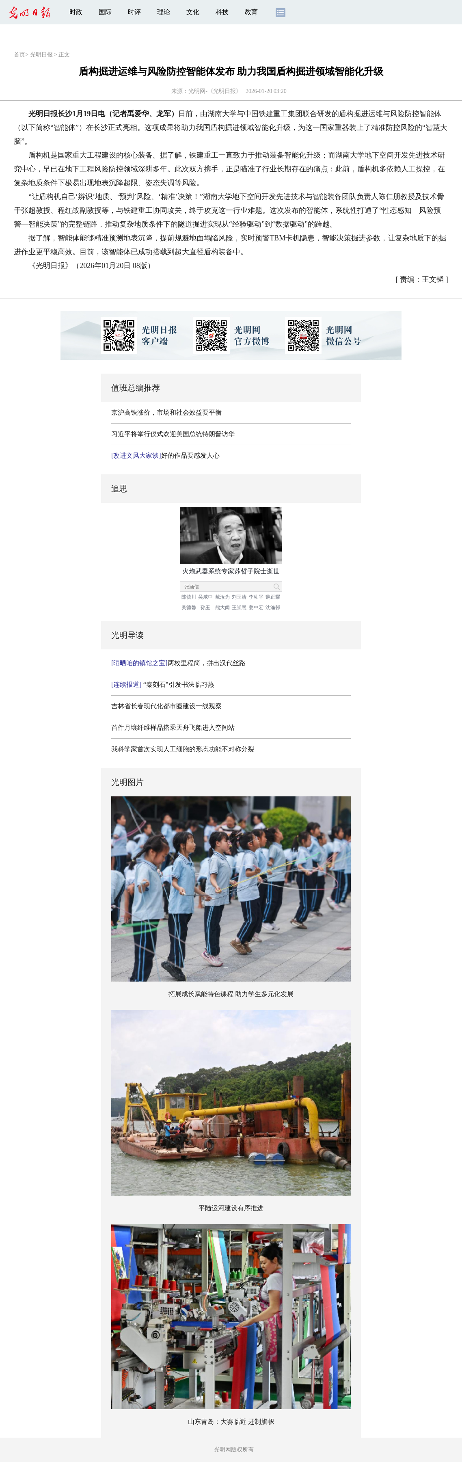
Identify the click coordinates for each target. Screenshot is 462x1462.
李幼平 (256, 597)
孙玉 (205, 607)
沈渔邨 (273, 607)
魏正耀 (273, 597)
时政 (75, 12)
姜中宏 (256, 607)
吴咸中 (205, 597)
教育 (251, 12)
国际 (105, 12)
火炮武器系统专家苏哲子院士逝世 (231, 571)
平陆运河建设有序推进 (231, 1208)
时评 (134, 12)
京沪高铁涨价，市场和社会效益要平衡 (166, 412)
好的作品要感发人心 (165, 455)
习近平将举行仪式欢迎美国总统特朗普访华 (173, 433)
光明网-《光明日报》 (215, 91)
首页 (19, 55)
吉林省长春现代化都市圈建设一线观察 (166, 706)
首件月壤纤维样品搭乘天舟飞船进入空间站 (173, 727)
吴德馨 (188, 607)
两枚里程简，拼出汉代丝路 (178, 663)
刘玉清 (239, 597)
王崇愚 (239, 607)
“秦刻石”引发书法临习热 (162, 684)
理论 (163, 12)
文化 (192, 12)
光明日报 (41, 55)
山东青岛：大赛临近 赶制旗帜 (231, 1421)
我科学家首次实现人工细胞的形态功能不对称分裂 (182, 749)
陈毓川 (188, 597)
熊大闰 (222, 607)
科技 (222, 12)
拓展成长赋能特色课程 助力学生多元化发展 (231, 994)
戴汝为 (222, 597)
